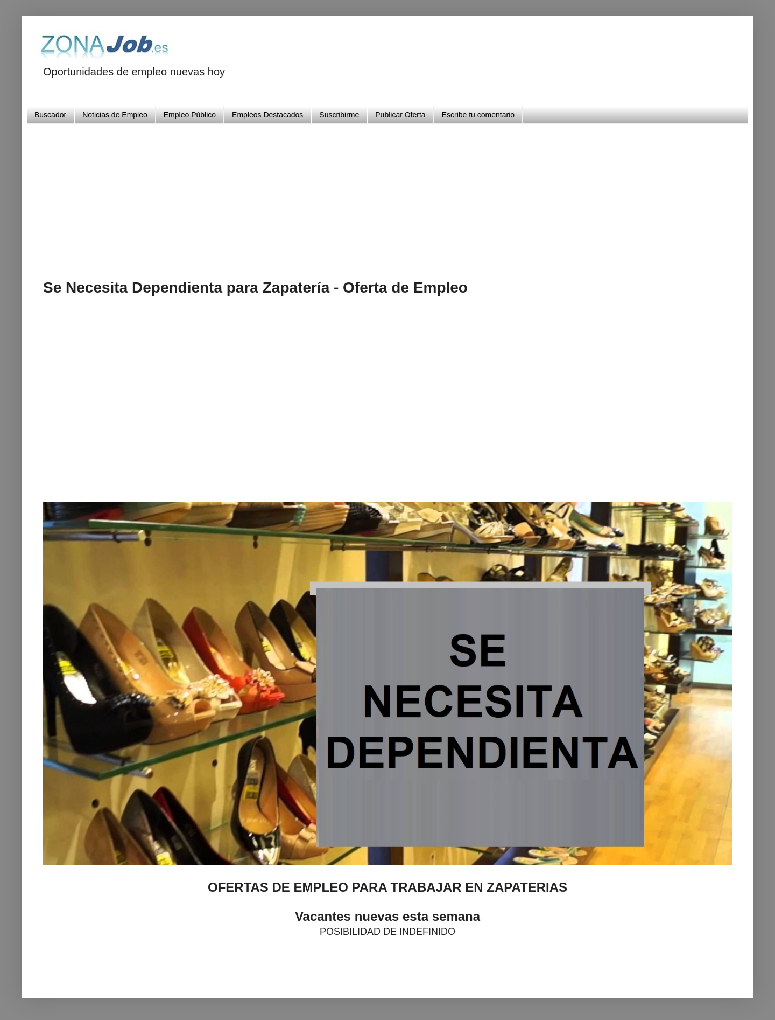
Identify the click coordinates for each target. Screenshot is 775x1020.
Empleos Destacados (267, 114)
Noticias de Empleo (114, 114)
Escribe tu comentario (478, 114)
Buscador (50, 114)
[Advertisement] (387, 186)
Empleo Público (190, 114)
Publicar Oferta (400, 114)
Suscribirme (339, 114)
